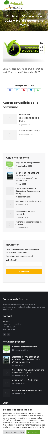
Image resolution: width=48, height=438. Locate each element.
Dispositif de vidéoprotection (27, 163)
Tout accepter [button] (33, 432)
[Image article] (10, 119)
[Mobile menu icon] (42, 5)
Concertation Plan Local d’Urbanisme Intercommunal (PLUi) (27, 191)
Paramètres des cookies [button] (14, 432)
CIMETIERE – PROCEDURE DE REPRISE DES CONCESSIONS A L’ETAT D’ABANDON (27, 177)
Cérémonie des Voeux (29, 130)
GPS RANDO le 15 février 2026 (28, 201)
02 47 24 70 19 (9, 329)
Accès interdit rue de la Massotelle (25, 212)
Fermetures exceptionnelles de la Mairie (29, 118)
